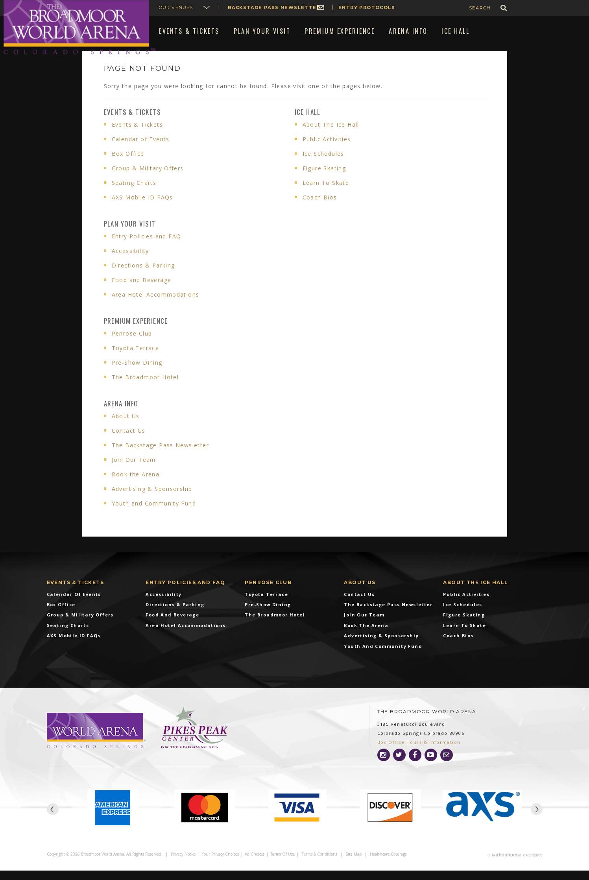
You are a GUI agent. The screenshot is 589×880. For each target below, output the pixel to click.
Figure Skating (324, 179)
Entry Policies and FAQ (146, 247)
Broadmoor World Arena (79, 27)
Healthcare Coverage (388, 865)
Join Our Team (134, 471)
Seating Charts (134, 194)
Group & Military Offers (148, 179)
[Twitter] (399, 766)
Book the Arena (136, 485)
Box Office (128, 165)
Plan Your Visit (130, 235)
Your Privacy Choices (220, 865)
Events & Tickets (132, 123)
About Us (126, 427)
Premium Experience (136, 332)
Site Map (353, 865)
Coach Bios (320, 208)
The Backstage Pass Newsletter (160, 456)
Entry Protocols (366, 7)
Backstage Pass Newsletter (274, 7)
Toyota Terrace (135, 359)
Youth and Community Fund (154, 514)
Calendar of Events (141, 150)
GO (503, 8)
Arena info (121, 415)
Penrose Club (132, 345)
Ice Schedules (323, 165)
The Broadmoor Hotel (145, 388)
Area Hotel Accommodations (155, 306)
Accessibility (130, 262)
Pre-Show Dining (137, 374)
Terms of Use (282, 865)
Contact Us (129, 442)
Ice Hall (308, 123)
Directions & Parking (143, 276)
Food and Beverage (142, 291)
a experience (514, 865)
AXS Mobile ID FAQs (142, 208)
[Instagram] (383, 766)
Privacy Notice (183, 865)
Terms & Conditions (319, 865)
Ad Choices (254, 865)
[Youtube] (431, 766)
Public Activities (327, 150)
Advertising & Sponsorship (152, 500)
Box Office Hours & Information (419, 753)
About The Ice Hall (331, 136)
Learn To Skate (326, 194)
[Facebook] (415, 766)
